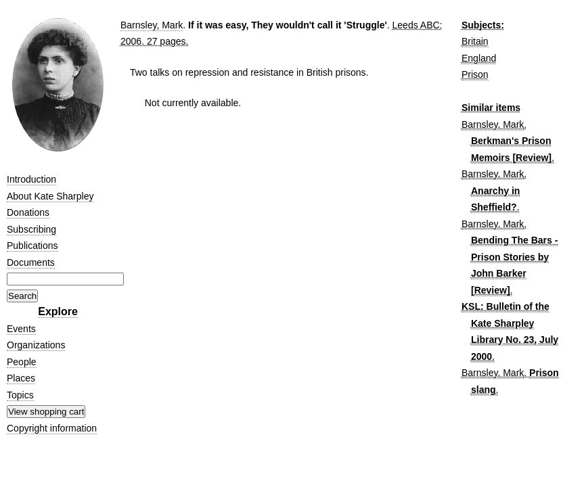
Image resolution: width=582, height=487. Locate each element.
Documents (31, 262)
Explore (58, 311)
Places (21, 378)
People (22, 361)
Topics (20, 395)
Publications (32, 245)
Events (21, 328)
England (479, 58)
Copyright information (52, 428)
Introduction (31, 179)
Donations (28, 212)
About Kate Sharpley (50, 196)
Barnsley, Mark (151, 25)
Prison (475, 74)
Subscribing (31, 229)
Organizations (36, 345)
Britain (475, 41)
